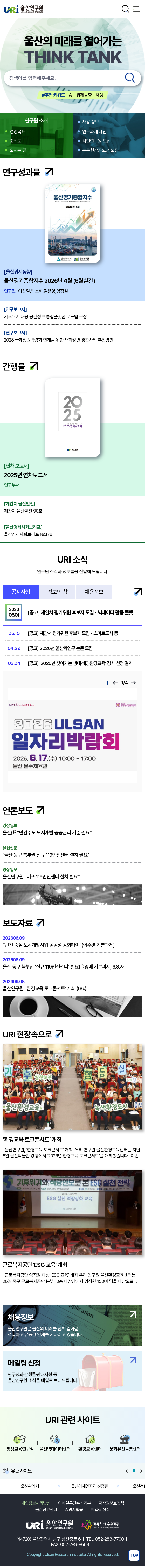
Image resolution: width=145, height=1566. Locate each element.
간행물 (20, 366)
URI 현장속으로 (33, 1034)
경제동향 (84, 95)
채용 (99, 95)
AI (70, 95)
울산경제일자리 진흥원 (89, 1486)
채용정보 (94, 591)
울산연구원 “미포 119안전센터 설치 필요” (72, 873)
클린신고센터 (46, 1509)
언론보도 (23, 810)
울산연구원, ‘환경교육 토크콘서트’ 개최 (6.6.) (72, 985)
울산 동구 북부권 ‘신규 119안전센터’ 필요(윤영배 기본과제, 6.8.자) (72, 963)
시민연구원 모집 (96, 141)
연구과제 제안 (94, 131)
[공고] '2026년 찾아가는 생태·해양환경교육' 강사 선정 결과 (80, 663)
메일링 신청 (100, 1509)
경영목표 (17, 131)
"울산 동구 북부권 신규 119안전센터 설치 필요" (72, 851)
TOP (134, 1555)
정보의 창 (57, 591)
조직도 (15, 141)
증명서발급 (74, 1509)
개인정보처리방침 (35, 1503)
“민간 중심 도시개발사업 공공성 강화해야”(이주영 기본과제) (72, 941)
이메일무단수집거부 (74, 1503)
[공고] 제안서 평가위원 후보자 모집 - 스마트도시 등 (73, 633)
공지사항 (20, 591)
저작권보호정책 (111, 1503)
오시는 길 (18, 150)
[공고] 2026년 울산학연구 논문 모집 (60, 648)
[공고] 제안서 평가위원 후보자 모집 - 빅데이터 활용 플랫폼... (83, 612)
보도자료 (23, 923)
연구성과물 (28, 172)
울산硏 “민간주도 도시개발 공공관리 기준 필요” (72, 829)
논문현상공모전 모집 (100, 150)
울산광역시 (30, 1486)
